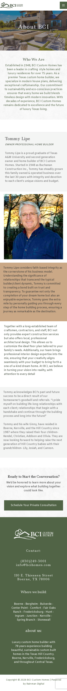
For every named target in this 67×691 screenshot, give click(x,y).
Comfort (35, 608)
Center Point (19, 608)
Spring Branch (26, 620)
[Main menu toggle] (63, 5)
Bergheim (31, 604)
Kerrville (45, 616)
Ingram (19, 616)
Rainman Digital (35, 684)
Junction (31, 616)
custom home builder (35, 642)
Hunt (49, 612)
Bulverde (46, 604)
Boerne (18, 604)
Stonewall (43, 620)
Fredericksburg (33, 612)
